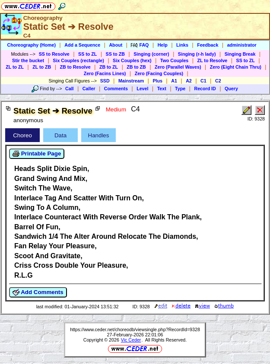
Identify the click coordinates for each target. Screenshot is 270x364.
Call (69, 88)
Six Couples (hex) (132, 60)
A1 (174, 80)
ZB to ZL (108, 67)
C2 (218, 80)
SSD (105, 80)
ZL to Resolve (212, 60)
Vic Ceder (131, 339)
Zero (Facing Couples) (159, 73)
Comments (116, 88)
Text (161, 88)
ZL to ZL (15, 67)
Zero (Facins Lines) (105, 73)
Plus (157, 80)
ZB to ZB (136, 67)
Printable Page (37, 153)
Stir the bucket (28, 60)
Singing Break (240, 54)
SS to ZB (115, 54)
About (115, 44)
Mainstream (131, 80)
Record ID (205, 88)
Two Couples (174, 60)
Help (163, 44)
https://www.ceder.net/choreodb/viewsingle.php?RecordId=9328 (135, 329)
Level (142, 88)
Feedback (207, 44)
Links (182, 44)
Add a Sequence (82, 44)
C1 (203, 80)
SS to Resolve (54, 54)
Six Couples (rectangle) (78, 60)
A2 (189, 80)
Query (231, 88)
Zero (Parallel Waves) (178, 67)
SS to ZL (87, 54)
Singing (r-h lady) (197, 54)
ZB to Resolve (75, 67)
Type (180, 88)
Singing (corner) (151, 54)
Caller (89, 88)
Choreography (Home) (31, 44)
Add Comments (38, 292)
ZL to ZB (41, 67)
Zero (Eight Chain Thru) (235, 67)
